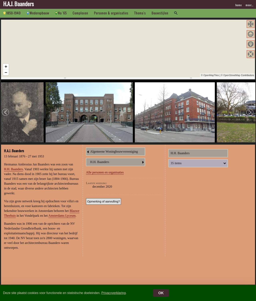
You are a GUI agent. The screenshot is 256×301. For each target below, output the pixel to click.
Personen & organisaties (111, 13)
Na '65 (62, 13)
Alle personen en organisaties (105, 173)
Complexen (80, 13)
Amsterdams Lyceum (62, 216)
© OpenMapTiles (210, 75)
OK (161, 293)
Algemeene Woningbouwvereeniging (112, 152)
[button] (251, 24)
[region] (128, 48)
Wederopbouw (39, 13)
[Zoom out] (6, 72)
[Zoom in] (6, 66)
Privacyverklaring (113, 293)
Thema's (140, 13)
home (238, 5)
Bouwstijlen (160, 13)
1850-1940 (13, 13)
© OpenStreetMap (230, 75)
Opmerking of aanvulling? (103, 202)
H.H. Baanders (13, 169)
